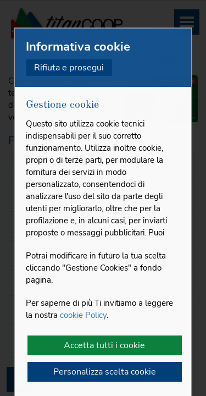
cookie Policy (83, 315)
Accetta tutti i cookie (104, 345)
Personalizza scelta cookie (104, 372)
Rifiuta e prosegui (69, 68)
